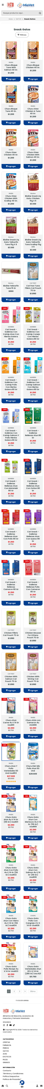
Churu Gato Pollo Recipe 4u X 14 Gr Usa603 (11, 968)
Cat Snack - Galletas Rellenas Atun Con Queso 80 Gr (33, 536)
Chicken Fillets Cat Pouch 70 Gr (11, 634)
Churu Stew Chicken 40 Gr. (11, 153)
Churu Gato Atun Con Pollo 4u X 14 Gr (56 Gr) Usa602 (11, 871)
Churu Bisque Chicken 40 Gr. (33, 66)
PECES (5, 1059)
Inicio (11, 19)
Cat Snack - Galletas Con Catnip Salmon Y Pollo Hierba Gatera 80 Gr (11, 435)
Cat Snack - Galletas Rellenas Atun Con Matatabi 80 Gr (11, 486)
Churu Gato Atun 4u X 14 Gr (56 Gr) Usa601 (11, 819)
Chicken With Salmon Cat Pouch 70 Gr (11, 679)
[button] (11, 79)
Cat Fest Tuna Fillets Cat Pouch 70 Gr (33, 288)
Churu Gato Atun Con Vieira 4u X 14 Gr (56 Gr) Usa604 (11, 922)
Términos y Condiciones (13, 1073)
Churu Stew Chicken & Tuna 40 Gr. (32, 111)
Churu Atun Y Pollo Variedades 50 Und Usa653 (11, 769)
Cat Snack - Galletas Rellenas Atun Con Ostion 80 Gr (33, 486)
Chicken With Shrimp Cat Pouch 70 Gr (33, 679)
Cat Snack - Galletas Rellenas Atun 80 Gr (33, 434)
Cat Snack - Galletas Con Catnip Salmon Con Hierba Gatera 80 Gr (33, 385)
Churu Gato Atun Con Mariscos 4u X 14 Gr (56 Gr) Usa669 (33, 822)
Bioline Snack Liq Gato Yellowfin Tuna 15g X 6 (11, 242)
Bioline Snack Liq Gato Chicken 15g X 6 (33, 198)
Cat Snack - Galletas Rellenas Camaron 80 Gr (11, 586)
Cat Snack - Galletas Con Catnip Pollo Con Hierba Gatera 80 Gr (11, 385)
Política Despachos (11, 1076)
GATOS (18, 19)
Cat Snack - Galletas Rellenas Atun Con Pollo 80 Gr (11, 535)
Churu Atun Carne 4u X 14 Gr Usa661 (11, 722)
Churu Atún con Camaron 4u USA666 (33, 722)
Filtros (21, 35)
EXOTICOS (7, 1056)
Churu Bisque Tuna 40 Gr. (11, 110)
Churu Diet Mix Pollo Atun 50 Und (33, 768)
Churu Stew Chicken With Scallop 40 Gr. (11, 198)
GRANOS (6, 1062)
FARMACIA (7, 1045)
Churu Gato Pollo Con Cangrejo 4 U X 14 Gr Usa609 (33, 922)
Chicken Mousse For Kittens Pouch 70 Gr (33, 635)
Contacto (7, 1070)
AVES (5, 1054)
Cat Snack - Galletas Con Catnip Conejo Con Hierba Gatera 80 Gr (33, 334)
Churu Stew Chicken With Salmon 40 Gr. (33, 154)
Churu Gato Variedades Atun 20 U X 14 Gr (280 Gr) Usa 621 (33, 970)
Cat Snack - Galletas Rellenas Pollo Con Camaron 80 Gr (33, 587)
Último (33, 991)
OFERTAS (6, 1042)
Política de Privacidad (12, 1079)
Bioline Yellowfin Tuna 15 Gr (11, 287)
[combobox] (22, 13)
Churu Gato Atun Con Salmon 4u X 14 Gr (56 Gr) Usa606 (33, 872)
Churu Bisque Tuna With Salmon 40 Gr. (11, 67)
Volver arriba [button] (22, 1000)
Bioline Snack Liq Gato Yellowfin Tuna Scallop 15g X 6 (33, 243)
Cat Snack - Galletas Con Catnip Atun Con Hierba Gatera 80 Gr (11, 334)
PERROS (6, 1048)
